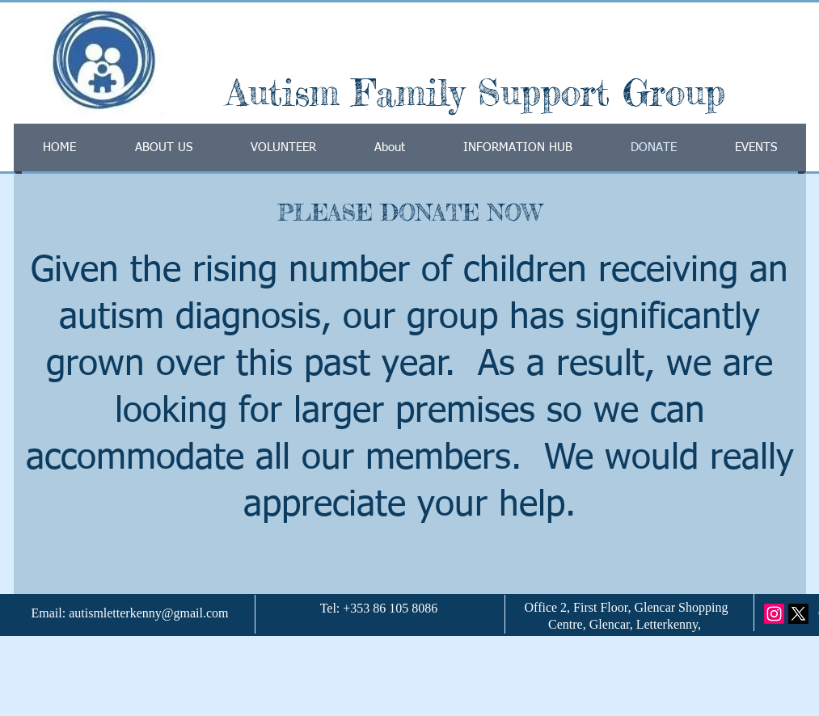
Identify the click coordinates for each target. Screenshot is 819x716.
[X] (798, 614)
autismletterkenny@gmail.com (148, 613)
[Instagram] (774, 614)
